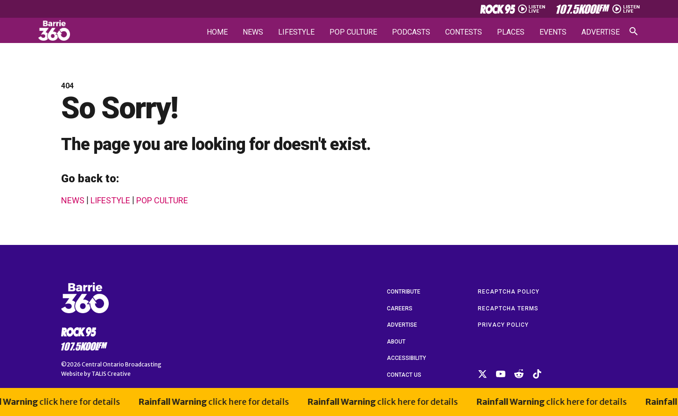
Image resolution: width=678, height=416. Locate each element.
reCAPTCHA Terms (508, 308)
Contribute (403, 291)
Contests (463, 32)
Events (552, 32)
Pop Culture (353, 32)
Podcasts (411, 32)
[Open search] (633, 31)
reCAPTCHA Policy (508, 291)
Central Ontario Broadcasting (121, 364)
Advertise (600, 32)
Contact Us (404, 375)
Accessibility (406, 358)
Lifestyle (296, 32)
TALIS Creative (111, 373)
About (396, 341)
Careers (399, 308)
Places (510, 32)
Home (217, 32)
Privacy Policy (503, 325)
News (253, 32)
